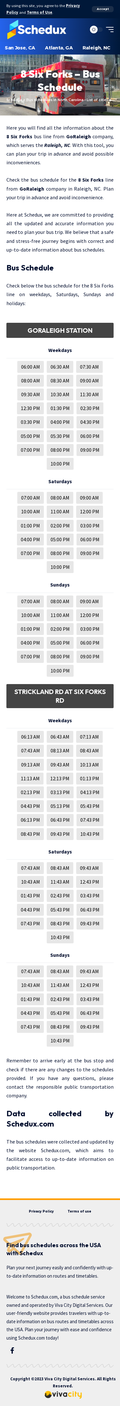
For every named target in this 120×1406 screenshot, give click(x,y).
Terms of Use (39, 12)
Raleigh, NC (57, 145)
